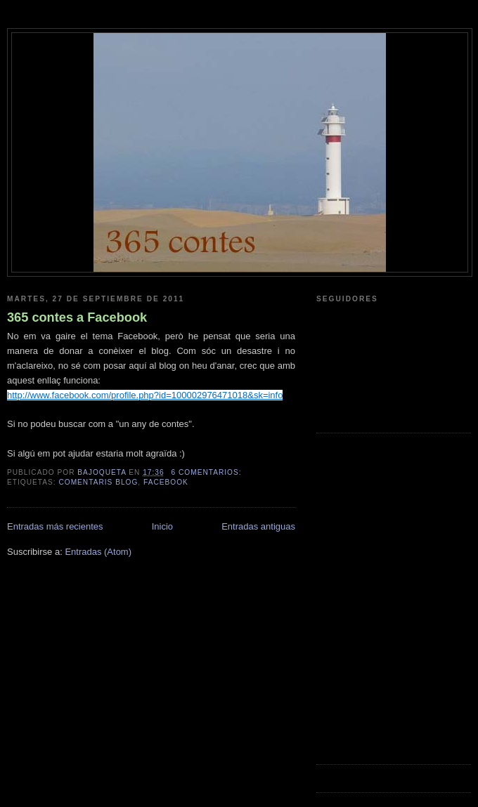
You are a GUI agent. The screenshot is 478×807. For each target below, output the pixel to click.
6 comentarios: (208, 472)
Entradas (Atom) (98, 551)
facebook (165, 482)
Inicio (162, 526)
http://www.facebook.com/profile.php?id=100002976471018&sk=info (145, 395)
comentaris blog (98, 482)
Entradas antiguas (258, 526)
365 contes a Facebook (77, 317)
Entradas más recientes (55, 526)
